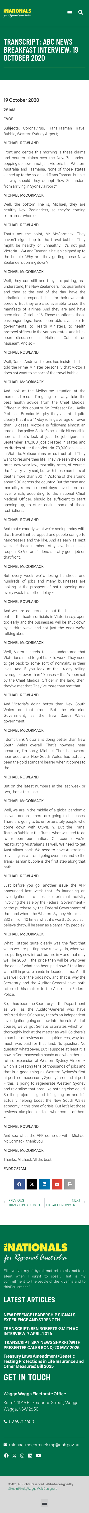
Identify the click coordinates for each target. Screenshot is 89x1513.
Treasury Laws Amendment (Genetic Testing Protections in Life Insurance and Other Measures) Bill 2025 (44, 1361)
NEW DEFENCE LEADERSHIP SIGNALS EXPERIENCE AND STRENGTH (39, 1317)
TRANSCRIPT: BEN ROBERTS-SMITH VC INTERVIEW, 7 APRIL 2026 (41, 1331)
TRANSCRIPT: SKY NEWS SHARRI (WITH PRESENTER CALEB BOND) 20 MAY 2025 (42, 1345)
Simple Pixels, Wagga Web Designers (32, 1488)
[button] (70, 12)
